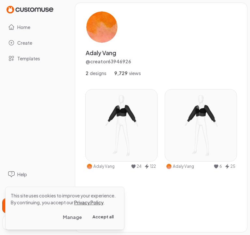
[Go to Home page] (30, 9)
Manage (72, 217)
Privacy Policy (88, 202)
